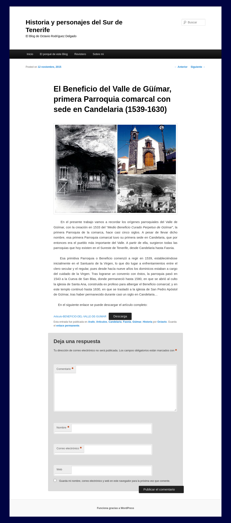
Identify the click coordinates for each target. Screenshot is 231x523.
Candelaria (115, 321)
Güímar (136, 321)
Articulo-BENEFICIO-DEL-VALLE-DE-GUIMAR (80, 316)
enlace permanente (67, 325)
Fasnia (127, 321)
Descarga (120, 316)
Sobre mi (98, 54)
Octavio (162, 321)
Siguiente (198, 66)
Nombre (63, 428)
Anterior (181, 66)
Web (59, 469)
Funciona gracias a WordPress (115, 508)
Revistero (80, 54)
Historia (147, 321)
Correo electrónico (69, 448)
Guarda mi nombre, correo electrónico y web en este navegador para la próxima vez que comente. (114, 480)
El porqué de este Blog (54, 54)
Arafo (91, 321)
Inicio (30, 54)
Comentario (65, 369)
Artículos (101, 321)
